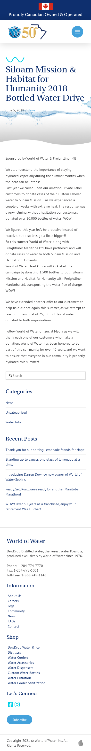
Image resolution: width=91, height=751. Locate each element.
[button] (77, 32)
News (9, 403)
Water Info (13, 422)
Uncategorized (16, 412)
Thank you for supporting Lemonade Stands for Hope (45, 450)
